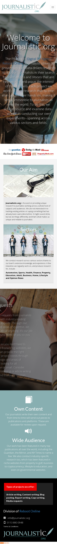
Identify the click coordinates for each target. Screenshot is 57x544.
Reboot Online (29, 511)
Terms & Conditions (10, 526)
